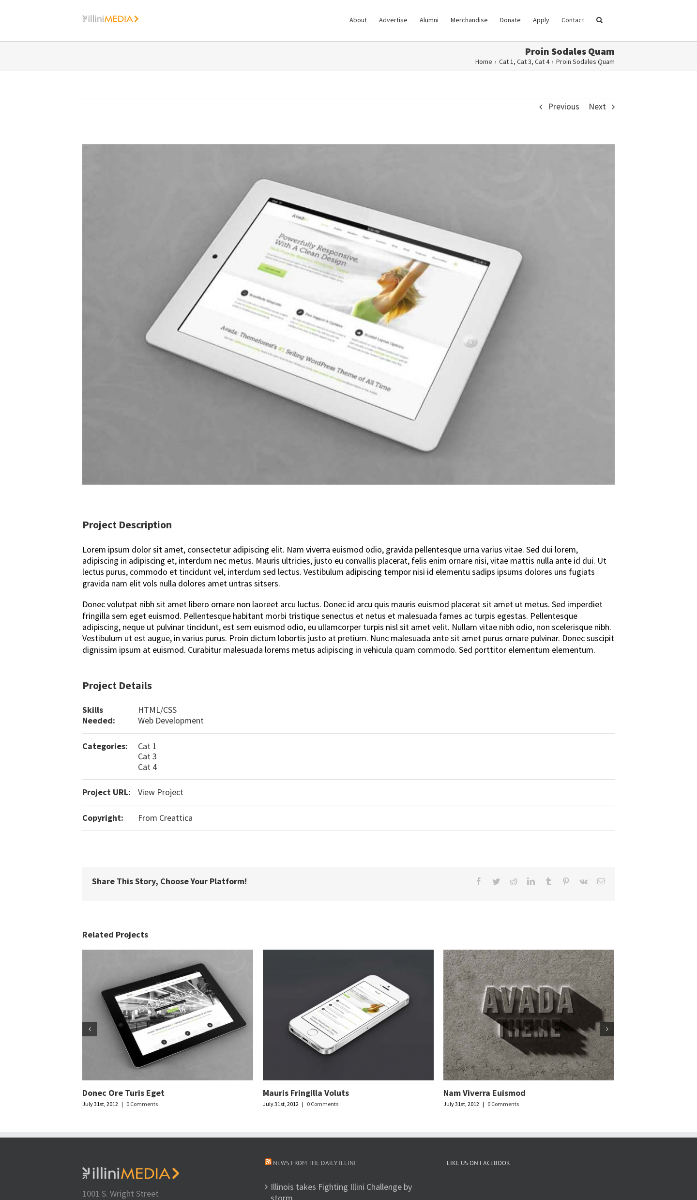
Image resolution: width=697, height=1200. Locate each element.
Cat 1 (147, 746)
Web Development (171, 720)
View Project (160, 792)
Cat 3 (147, 756)
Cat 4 (147, 766)
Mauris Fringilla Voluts (306, 1092)
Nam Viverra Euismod (484, 1092)
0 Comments (142, 1104)
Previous (563, 106)
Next (597, 106)
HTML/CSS (157, 709)
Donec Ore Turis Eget (123, 1092)
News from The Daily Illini (314, 1163)
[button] (599, 19)
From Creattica (165, 817)
